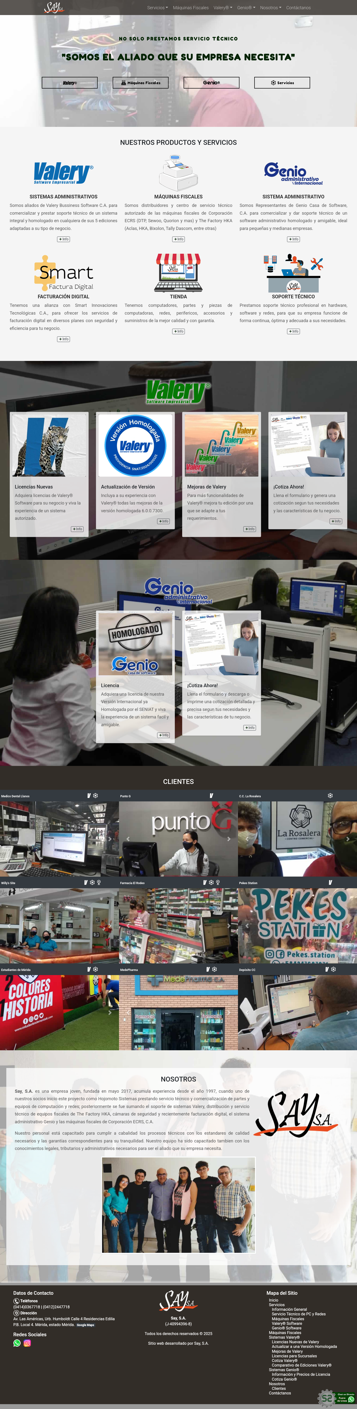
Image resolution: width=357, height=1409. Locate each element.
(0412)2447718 (56, 1307)
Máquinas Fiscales (191, 7)
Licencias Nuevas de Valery (295, 1342)
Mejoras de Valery (287, 1351)
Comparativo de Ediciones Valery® (302, 1365)
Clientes (279, 1388)
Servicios (156, 7)
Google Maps (85, 1325)
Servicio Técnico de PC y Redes (299, 1314)
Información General (289, 1309)
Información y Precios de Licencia (301, 1374)
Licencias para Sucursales (294, 1356)
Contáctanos (298, 7)
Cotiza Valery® (285, 1360)
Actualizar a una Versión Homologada (304, 1346)
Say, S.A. (201, 1343)
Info (63, 239)
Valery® (221, 7)
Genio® (244, 7)
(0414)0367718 (26, 1307)
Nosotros (269, 7)
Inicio (273, 1300)
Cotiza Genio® (284, 1379)
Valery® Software (287, 1323)
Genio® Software (286, 1328)
